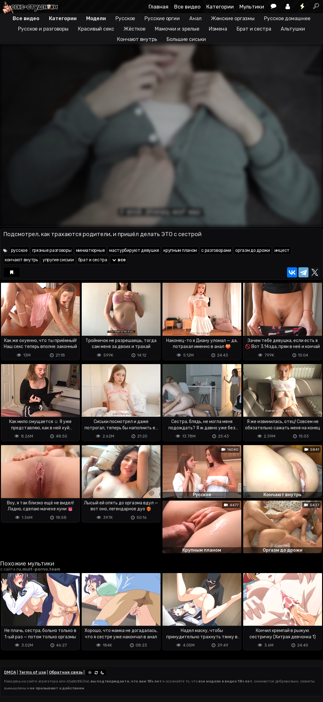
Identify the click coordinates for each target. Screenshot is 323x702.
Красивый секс (96, 29)
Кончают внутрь (137, 39)
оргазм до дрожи (252, 250)
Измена (218, 29)
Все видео (187, 6)
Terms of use (32, 672)
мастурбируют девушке (134, 250)
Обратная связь (66, 672)
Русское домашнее (287, 18)
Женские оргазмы (233, 18)
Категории (220, 6)
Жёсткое (134, 29)
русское (19, 250)
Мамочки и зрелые (177, 29)
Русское (125, 18)
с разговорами (216, 250)
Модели (96, 18)
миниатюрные (90, 250)
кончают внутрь (21, 260)
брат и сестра (92, 260)
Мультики (251, 6)
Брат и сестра (254, 29)
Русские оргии (162, 18)
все (119, 260)
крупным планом (180, 250)
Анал (195, 18)
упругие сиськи (58, 260)
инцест (282, 250)
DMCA (10, 672)
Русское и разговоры (43, 29)
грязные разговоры (52, 250)
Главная (158, 6)
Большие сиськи (186, 39)
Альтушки (293, 29)
